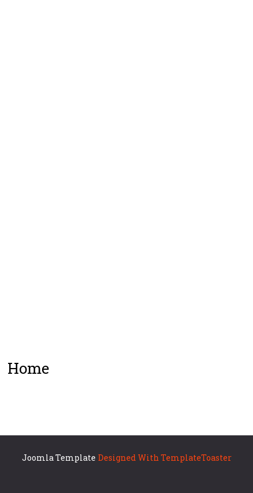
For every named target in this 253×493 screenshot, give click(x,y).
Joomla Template (59, 457)
